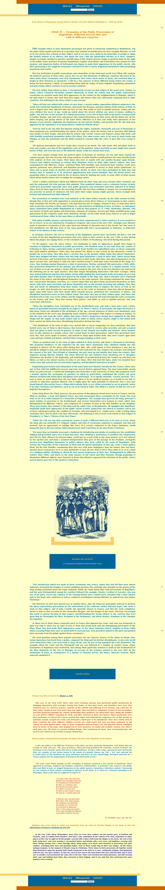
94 (162, 352)
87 (162, 78)
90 (162, 201)
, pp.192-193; (50, 827)
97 (162, 587)
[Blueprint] (83, 6)
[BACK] (67, 6)
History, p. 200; (66, 696)
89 (162, 160)
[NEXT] (97, 6)
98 (162, 630)
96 (162, 432)
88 (162, 119)
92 (162, 274)
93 (162, 313)
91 (162, 239)
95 (162, 393)
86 (162, 28)
